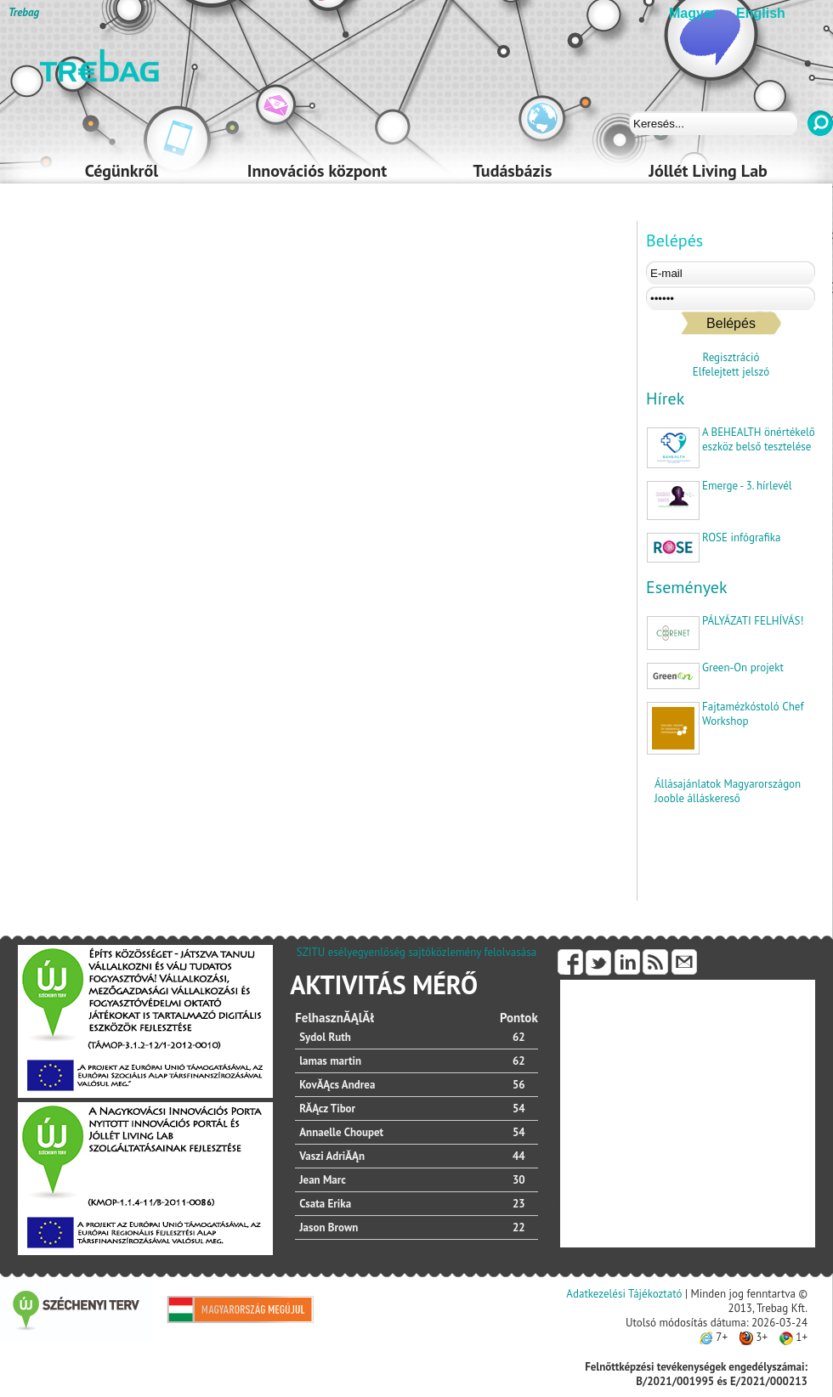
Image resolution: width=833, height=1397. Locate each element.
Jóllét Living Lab (708, 171)
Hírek (665, 398)
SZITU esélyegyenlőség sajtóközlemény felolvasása (416, 952)
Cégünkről (121, 171)
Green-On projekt (743, 667)
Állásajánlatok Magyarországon (727, 784)
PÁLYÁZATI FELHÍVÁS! (752, 621)
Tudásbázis (512, 171)
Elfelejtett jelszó (731, 372)
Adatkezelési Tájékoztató (624, 1294)
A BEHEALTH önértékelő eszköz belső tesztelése (758, 439)
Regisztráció (731, 357)
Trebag (23, 12)
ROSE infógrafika (741, 537)
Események (686, 587)
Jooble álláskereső (697, 798)
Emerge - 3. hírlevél (747, 485)
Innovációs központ (317, 171)
